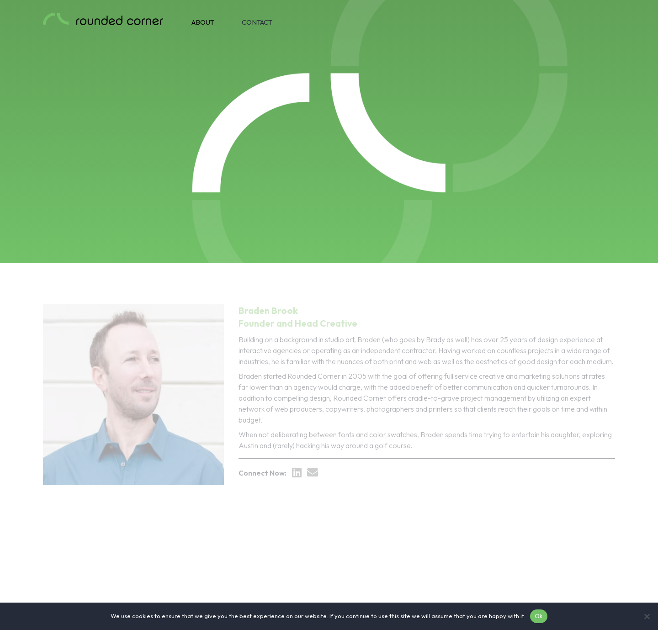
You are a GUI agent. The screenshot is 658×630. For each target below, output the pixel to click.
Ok (538, 616)
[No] (646, 616)
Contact (257, 22)
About (202, 22)
